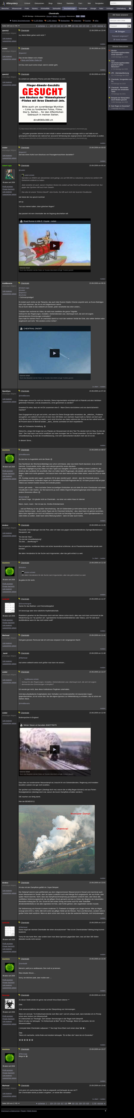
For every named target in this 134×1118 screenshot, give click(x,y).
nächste (100, 26)
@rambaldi (23, 964)
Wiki (89, 3)
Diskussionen (39, 3)
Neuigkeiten (99, 3)
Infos (96, 21)
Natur (101, 8)
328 (65, 26)
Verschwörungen (69, 8)
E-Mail (83, 16)
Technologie (83, 8)
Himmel (49, 16)
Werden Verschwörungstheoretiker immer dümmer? (120, 54)
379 (84, 26)
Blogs (50, 3)
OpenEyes (6, 391)
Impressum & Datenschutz (10, 1111)
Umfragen (110, 8)
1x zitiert (95, 387)
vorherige (41, 26)
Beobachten (65, 21)
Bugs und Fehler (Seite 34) (30, 60)
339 (80, 26)
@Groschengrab (25, 604)
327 (62, 26)
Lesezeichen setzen (9, 41)
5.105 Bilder (38, 21)
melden (102, 44)
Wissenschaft (16, 8)
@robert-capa (24, 288)
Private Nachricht (8, 189)
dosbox (5, 525)
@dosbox (22, 567)
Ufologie (93, 8)
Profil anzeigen (7, 187)
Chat (80, 3)
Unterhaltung (121, 8)
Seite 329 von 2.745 (11, 26)
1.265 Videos (52, 21)
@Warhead (23, 658)
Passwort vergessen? (120, 36)
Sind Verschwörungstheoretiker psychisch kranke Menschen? (120, 65)
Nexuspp (5, 995)
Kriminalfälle (45, 8)
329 (69, 26)
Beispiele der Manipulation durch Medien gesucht (120, 100)
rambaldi (5, 599)
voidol (4, 49)
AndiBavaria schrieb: (30, 679)
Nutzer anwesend (120, 15)
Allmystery (12, 3)
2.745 (94, 26)
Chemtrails (62, 16)
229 (51, 26)
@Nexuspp (23, 1054)
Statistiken (70, 3)
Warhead (5, 635)
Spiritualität (56, 8)
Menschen (5, 8)
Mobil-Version (32, 1111)
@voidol (22, 170)
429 (87, 26)
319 (58, 26)
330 (73, 26)
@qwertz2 (22, 53)
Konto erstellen (121, 40)
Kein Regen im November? (120, 107)
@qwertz (22, 497)
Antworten (77, 21)
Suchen (88, 21)
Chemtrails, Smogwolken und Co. (120, 81)
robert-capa (7, 166)
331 (76, 26)
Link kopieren (7, 38)
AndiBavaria (7, 283)
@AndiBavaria (24, 396)
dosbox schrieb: (28, 572)
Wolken (55, 16)
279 (55, 26)
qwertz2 (5, 31)
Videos (59, 3)
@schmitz (22, 295)
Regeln (23, 1111)
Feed (77, 16)
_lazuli (4, 653)
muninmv (6, 450)
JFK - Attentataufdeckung (120, 74)
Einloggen (121, 31)
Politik (27, 8)
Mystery (35, 8)
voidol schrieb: (28, 175)
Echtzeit (27, 3)
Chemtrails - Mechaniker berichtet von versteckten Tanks (120, 91)
